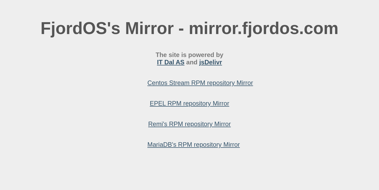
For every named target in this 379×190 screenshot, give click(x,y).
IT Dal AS (170, 62)
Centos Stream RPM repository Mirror (200, 82)
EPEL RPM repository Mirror (189, 103)
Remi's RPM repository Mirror (189, 123)
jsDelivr (210, 62)
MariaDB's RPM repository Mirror (193, 144)
